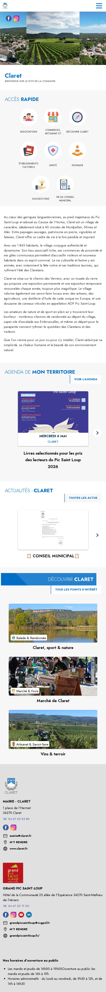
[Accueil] (5, 6)
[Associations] (28, 132)
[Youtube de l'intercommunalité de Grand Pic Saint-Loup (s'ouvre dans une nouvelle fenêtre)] (21, 916)
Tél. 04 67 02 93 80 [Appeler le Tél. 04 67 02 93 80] (16, 819)
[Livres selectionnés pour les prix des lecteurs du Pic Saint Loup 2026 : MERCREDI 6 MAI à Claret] (53, 442)
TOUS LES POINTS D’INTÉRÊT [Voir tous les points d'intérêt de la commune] (76, 589)
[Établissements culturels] (28, 165)
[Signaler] (77, 165)
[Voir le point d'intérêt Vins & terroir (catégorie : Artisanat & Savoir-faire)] (53, 729)
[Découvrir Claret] (77, 132)
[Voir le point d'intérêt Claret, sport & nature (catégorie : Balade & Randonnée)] (53, 623)
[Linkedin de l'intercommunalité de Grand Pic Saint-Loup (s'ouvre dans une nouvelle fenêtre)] (29, 916)
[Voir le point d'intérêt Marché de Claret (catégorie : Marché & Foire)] (53, 676)
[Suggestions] (41, 199)
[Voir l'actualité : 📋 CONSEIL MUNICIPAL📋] (53, 530)
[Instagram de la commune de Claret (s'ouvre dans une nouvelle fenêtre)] (15, 19)
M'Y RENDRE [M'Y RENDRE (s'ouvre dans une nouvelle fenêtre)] (19, 842)
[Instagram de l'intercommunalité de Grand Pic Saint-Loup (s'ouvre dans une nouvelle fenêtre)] (13, 916)
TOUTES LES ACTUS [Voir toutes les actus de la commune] (83, 498)
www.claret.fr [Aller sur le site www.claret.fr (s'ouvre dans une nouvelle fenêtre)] (19, 848)
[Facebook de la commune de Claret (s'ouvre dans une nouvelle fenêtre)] (8, 19)
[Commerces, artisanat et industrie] (53, 131)
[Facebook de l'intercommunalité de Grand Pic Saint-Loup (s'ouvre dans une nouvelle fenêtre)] (6, 916)
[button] (97, 433)
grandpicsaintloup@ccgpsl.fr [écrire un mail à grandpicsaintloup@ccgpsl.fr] (30, 923)
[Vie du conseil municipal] (65, 199)
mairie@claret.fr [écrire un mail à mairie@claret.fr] (20, 836)
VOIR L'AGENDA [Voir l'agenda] (85, 379)
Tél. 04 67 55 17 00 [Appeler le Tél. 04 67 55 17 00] (16, 906)
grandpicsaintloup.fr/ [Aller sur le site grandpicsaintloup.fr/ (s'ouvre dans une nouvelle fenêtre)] (25, 935)
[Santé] (53, 165)
